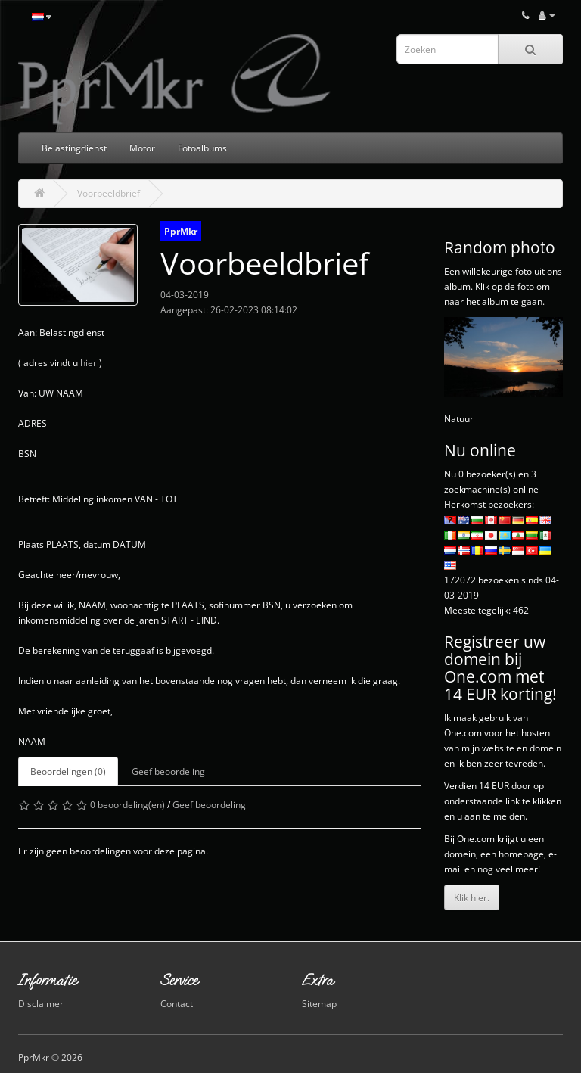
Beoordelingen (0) (68, 771)
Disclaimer (41, 1003)
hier (88, 362)
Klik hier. (471, 897)
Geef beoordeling (168, 771)
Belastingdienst (74, 148)
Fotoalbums (202, 148)
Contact (176, 1003)
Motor (142, 148)
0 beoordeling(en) (127, 804)
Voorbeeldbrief (108, 193)
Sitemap (319, 1003)
